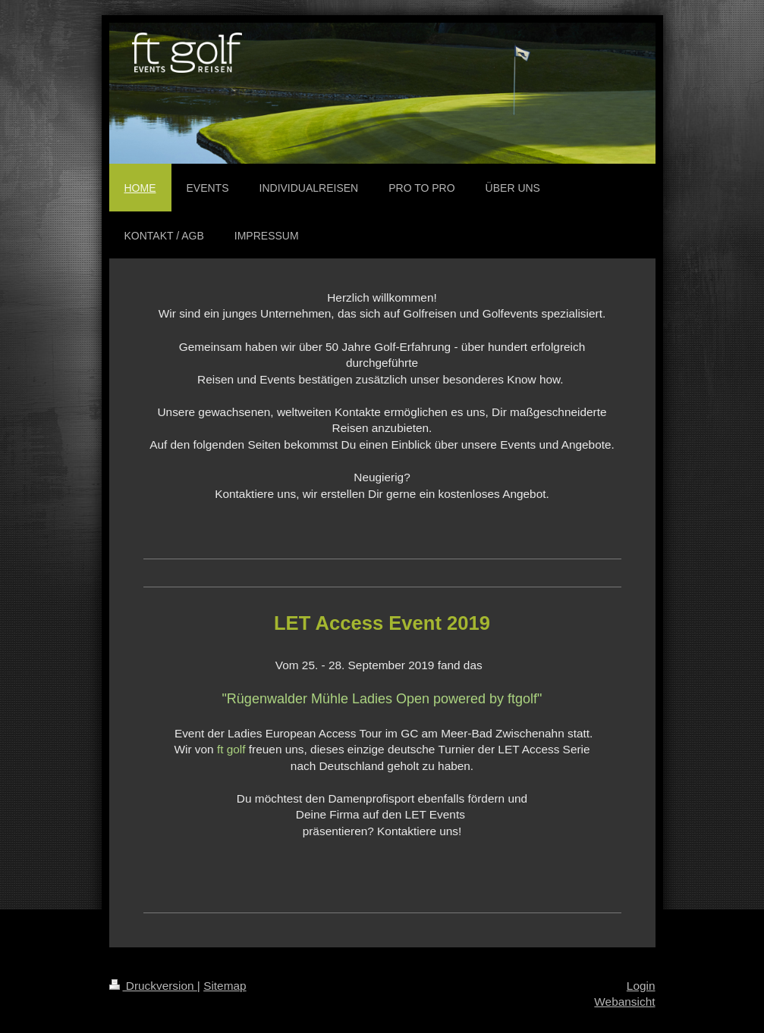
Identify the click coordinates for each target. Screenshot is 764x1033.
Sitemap (224, 985)
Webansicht (624, 1001)
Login (641, 985)
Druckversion (153, 985)
